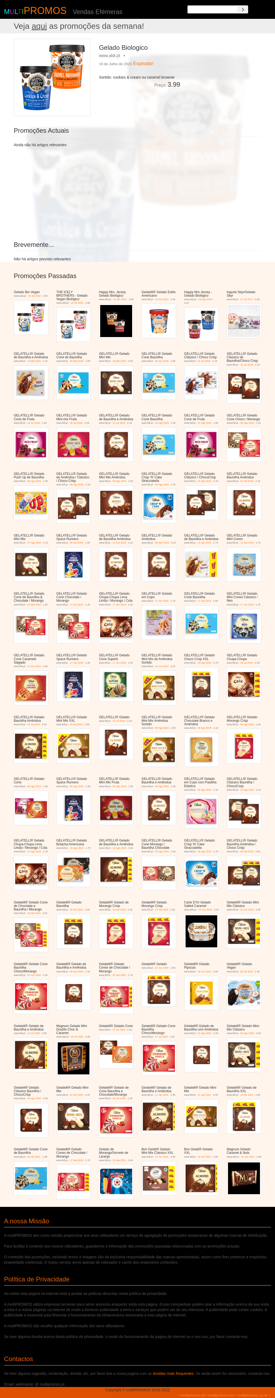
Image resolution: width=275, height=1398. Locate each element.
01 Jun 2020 (247, 909)
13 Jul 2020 (33, 1033)
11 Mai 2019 (247, 542)
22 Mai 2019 (34, 604)
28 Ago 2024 (205, 299)
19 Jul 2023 (77, 303)
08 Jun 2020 (76, 971)
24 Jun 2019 (161, 666)
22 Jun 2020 (119, 975)
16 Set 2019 (34, 913)
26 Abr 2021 (34, 1156)
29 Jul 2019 (246, 662)
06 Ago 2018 (247, 423)
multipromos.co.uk (252, 1395)
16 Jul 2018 (246, 364)
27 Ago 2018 (34, 542)
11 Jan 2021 (161, 1095)
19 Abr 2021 (247, 1095)
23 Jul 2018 (119, 423)
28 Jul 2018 (76, 423)
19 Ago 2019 (119, 848)
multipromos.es (221, 1395)
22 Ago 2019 (162, 851)
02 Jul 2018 (204, 361)
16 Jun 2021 (248, 1156)
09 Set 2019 (247, 851)
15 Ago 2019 (247, 790)
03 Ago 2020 (204, 1033)
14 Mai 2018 (34, 361)
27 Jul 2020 (119, 1029)
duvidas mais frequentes (173, 1373)
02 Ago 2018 (162, 423)
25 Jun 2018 (161, 361)
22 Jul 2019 (119, 721)
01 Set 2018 (247, 481)
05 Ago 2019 (162, 728)
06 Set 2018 (76, 542)
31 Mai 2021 (119, 1160)
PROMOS (45, 10)
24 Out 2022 (161, 299)
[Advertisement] (222, 72)
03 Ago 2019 (204, 662)
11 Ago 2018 (204, 423)
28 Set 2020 (119, 1098)
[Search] (242, 9)
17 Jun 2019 (76, 604)
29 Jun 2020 (204, 971)
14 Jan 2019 (204, 542)
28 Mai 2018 (119, 361)
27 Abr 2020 (161, 909)
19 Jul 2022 (34, 296)
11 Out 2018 (119, 542)
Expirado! (143, 63)
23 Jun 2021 (120, 299)
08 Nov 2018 (162, 542)
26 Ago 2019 (204, 851)
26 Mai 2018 (76, 361)
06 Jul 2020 (246, 971)
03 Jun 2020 (205, 909)
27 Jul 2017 (246, 299)
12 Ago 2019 (34, 851)
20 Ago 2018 (204, 481)
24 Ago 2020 (34, 1098)
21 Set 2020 (76, 1095)
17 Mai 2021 (76, 1160)
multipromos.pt (192, 1395)
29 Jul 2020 (77, 1036)
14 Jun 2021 (161, 1156)
